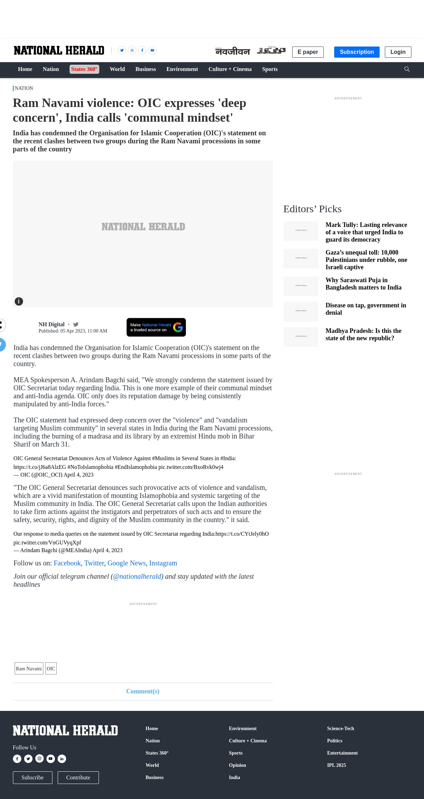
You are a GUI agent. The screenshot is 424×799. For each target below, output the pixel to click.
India (234, 777)
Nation (24, 88)
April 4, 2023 (79, 475)
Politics (335, 740)
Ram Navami (29, 668)
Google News (127, 563)
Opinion (237, 765)
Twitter (94, 563)
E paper (308, 52)
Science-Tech (340, 728)
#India (227, 458)
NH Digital (52, 324)
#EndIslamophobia (136, 467)
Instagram (163, 563)
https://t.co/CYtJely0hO (242, 534)
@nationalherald (137, 576)
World (152, 765)
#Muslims (163, 458)
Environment (243, 728)
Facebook (67, 563)
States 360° (157, 753)
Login (398, 52)
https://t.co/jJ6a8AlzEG (40, 467)
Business (155, 777)
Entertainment (342, 753)
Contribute (78, 777)
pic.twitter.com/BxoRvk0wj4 (190, 467)
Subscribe (33, 777)
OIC (51, 668)
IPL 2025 (336, 765)
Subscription (357, 52)
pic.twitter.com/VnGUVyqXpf (47, 542)
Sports (236, 753)
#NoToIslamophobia (90, 467)
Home (152, 728)
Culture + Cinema (248, 740)
